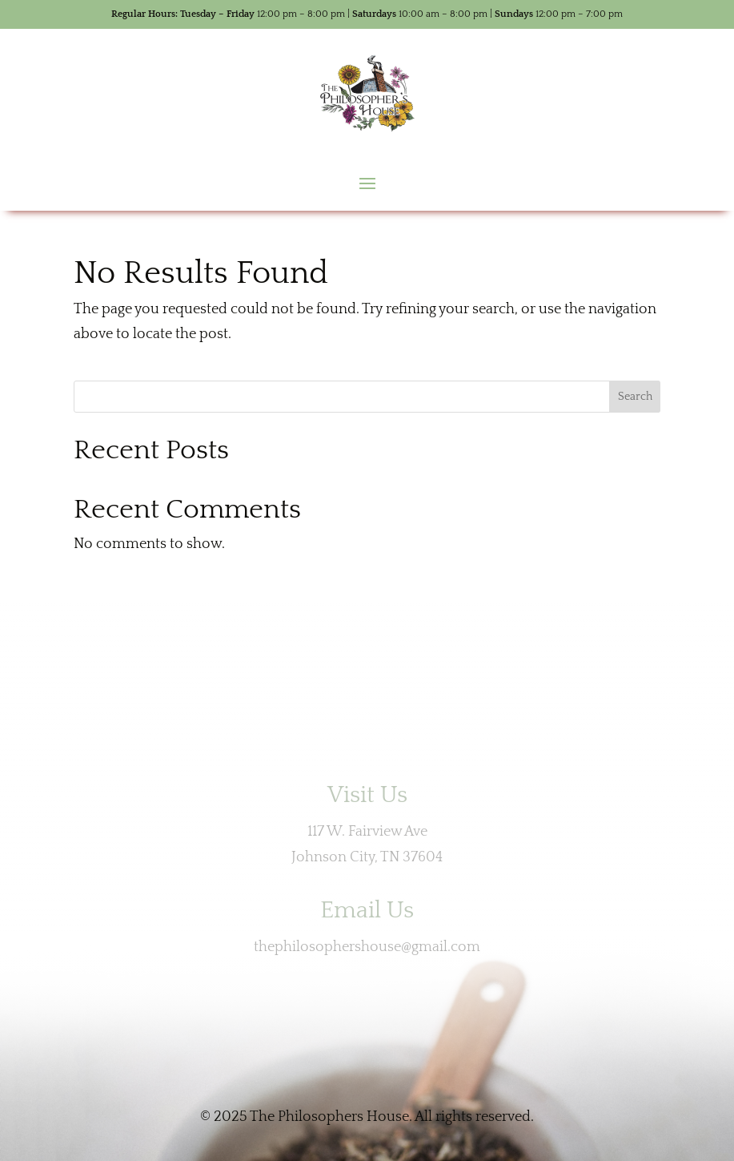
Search (635, 396)
